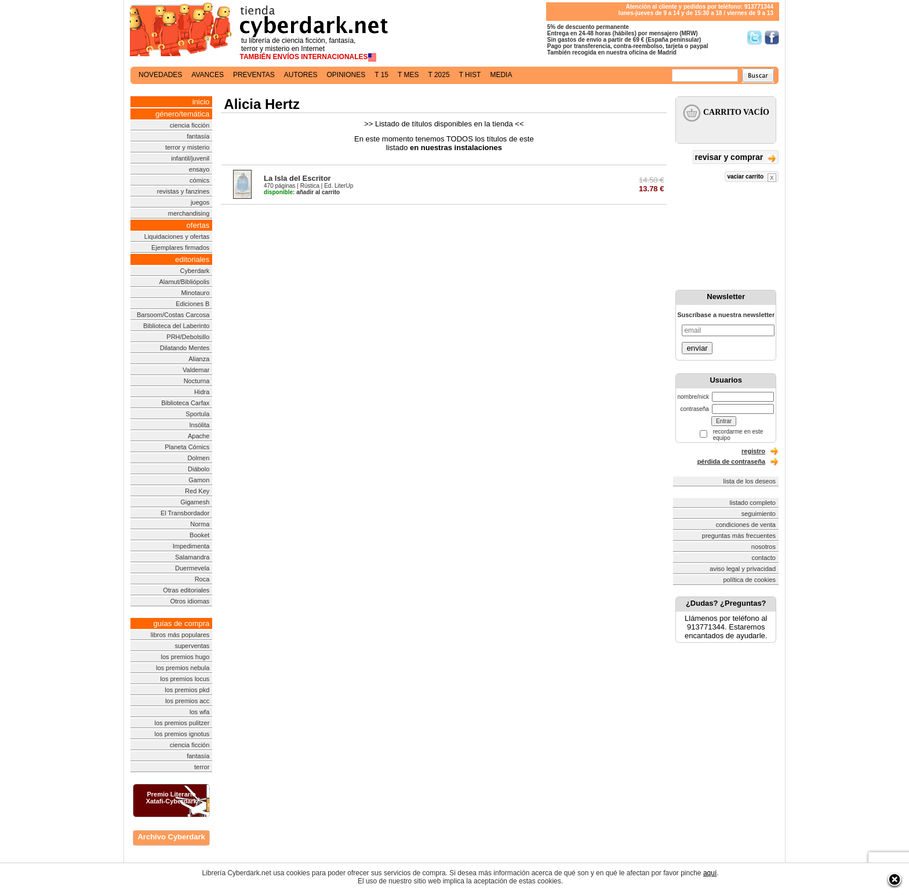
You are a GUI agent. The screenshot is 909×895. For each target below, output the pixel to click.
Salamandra (192, 557)
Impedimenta (191, 546)
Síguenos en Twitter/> (754, 37)
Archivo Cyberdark (171, 836)
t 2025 (438, 75)
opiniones (346, 75)
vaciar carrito (751, 177)
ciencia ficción (189, 125)
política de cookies (749, 579)
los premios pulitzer (182, 722)
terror (201, 766)
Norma (199, 524)
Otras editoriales (186, 590)
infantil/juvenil (190, 158)
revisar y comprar (735, 157)
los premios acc (187, 700)
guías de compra (181, 623)
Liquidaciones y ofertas (177, 236)
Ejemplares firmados (180, 247)
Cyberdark (195, 270)
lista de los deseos (749, 481)
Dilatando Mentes (185, 347)
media (501, 75)
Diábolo (198, 468)
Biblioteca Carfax (185, 402)
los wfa (199, 711)
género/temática (182, 114)
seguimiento (758, 513)
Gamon (198, 479)
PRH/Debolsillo (187, 336)
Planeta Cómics (187, 446)
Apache (198, 435)
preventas (254, 75)
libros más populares (180, 634)
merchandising (189, 213)
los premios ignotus (182, 733)
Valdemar (196, 369)
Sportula (197, 413)
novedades (160, 75)
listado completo (753, 502)
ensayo (199, 169)
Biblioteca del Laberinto (176, 325)
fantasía (198, 136)
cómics (199, 180)
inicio (201, 101)
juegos (200, 202)
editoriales (192, 259)
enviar (696, 348)
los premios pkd (187, 689)
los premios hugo (185, 656)
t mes (408, 75)
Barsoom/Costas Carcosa (173, 314)
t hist (470, 75)
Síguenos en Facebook (772, 37)
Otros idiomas (189, 601)
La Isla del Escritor (297, 178)
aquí (710, 873)
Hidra (201, 391)
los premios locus (184, 678)
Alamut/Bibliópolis (184, 281)
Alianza (198, 358)
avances (207, 75)
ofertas (198, 225)
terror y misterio (187, 147)
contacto (763, 557)
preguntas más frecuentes (739, 535)
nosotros (763, 546)
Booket (199, 535)
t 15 (381, 75)
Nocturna (197, 380)
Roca (202, 579)
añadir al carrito (302, 192)
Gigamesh (194, 502)
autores (301, 75)
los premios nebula (182, 667)
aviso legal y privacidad (743, 568)
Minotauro (195, 292)
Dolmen (198, 457)
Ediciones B (192, 303)
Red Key (197, 490)
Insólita (199, 424)
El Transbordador (185, 513)
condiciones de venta (746, 524)
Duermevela (192, 568)
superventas (191, 645)
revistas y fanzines (183, 191)
